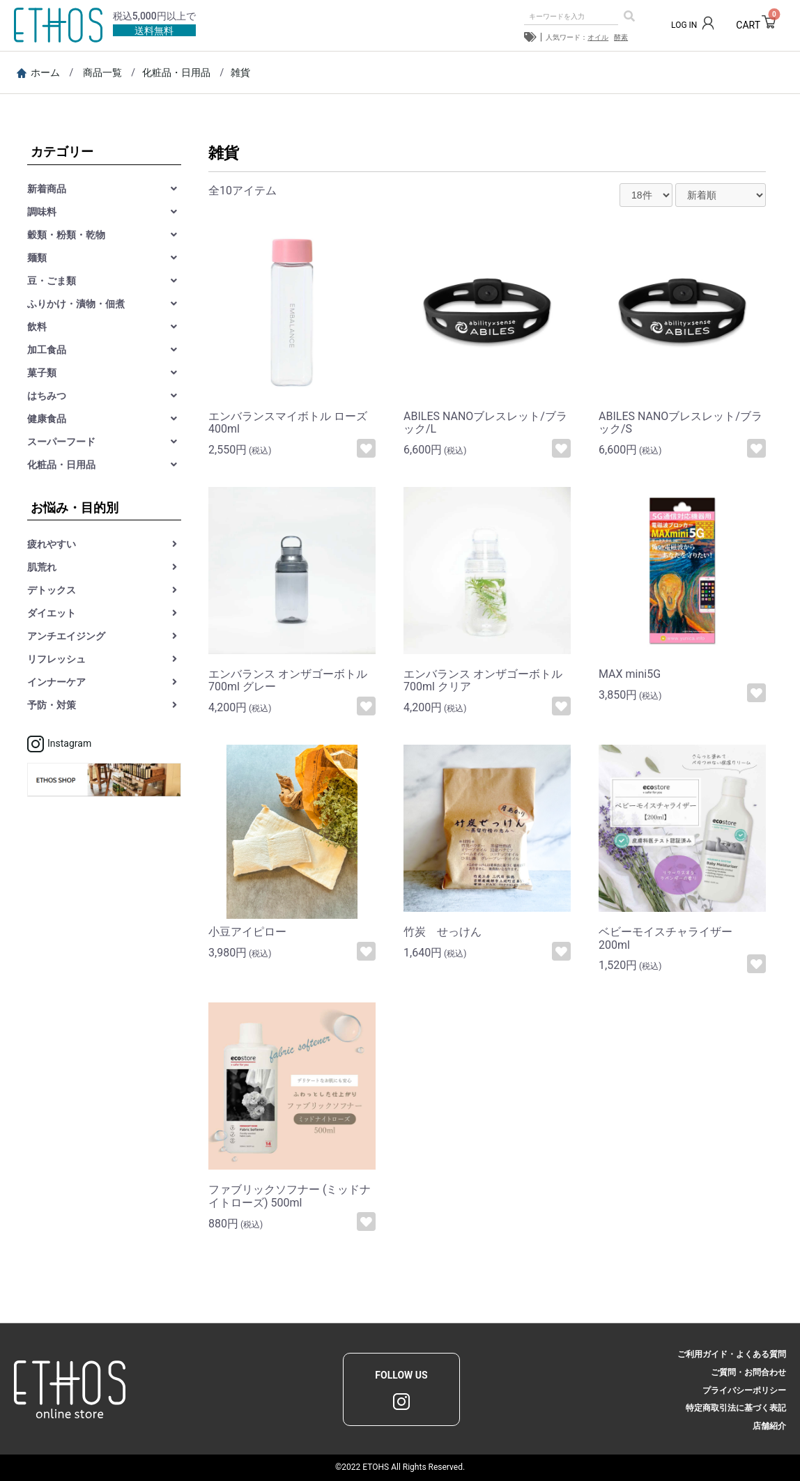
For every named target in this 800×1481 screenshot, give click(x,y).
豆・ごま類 (51, 280)
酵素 (621, 37)
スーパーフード (61, 441)
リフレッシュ (56, 659)
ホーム (38, 72)
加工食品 (46, 349)
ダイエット (51, 613)
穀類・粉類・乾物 (66, 234)
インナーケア (56, 682)
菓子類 (41, 372)
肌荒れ (41, 567)
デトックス (51, 590)
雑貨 (240, 72)
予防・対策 (51, 705)
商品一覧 (102, 72)
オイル (597, 37)
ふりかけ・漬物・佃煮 (76, 303)
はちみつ (46, 395)
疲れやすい (51, 544)
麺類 (37, 257)
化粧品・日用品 (176, 72)
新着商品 (46, 188)
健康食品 (46, 418)
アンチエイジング (66, 636)
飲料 (37, 326)
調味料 (41, 211)
